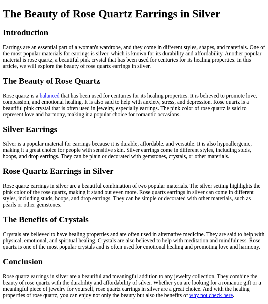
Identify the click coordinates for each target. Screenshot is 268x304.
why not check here (211, 295)
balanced (50, 96)
